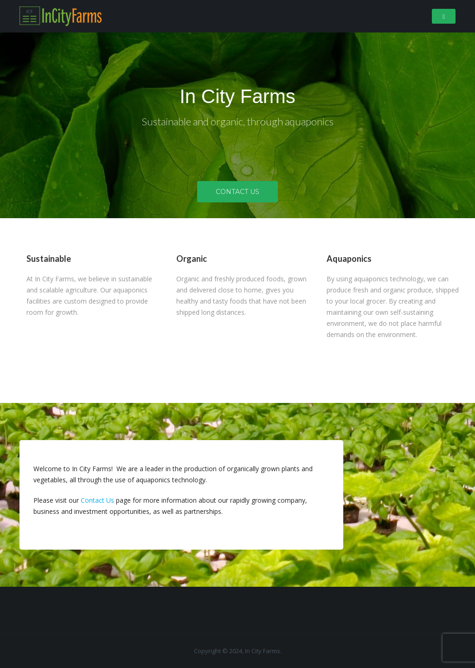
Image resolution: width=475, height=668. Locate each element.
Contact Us (237, 192)
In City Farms (237, 96)
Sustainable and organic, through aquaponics (237, 121)
